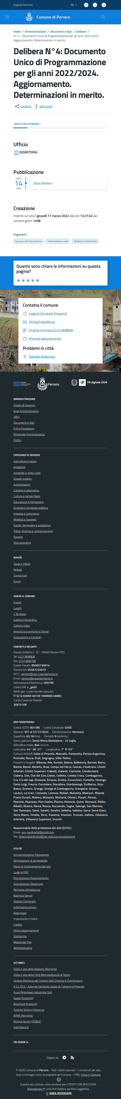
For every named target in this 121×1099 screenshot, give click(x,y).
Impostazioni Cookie (25, 919)
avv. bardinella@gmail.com (38, 832)
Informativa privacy (25, 907)
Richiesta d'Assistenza (26, 889)
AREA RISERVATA (58, 1093)
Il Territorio (19, 614)
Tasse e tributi (21, 564)
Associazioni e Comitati (27, 637)
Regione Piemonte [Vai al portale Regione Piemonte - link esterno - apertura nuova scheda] (23, 5)
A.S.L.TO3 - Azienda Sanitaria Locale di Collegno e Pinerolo (48, 986)
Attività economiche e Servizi (31, 631)
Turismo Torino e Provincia (28, 1010)
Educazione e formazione (28, 502)
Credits (17, 924)
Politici (17, 440)
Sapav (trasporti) (23, 998)
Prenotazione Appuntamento (31, 878)
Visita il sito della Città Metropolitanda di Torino (41, 975)
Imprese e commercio (26, 513)
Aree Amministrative (25, 411)
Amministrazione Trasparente (31, 855)
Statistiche (20, 936)
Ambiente (19, 467)
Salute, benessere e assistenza (32, 525)
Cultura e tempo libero (26, 496)
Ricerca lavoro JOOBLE (27, 1021)
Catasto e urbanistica (26, 490)
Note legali (20, 913)
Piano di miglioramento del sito (32, 866)
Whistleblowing (22, 948)
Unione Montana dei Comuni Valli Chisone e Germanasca (47, 980)
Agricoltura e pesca (24, 461)
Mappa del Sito (22, 942)
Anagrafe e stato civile (27, 473)
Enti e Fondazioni (23, 428)
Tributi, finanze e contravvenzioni (33, 531)
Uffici (16, 417)
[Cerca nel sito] (103, 17)
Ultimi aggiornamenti (26, 930)
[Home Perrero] (46, 17)
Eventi (17, 602)
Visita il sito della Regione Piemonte (35, 969)
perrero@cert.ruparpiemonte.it (39, 674)
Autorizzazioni (21, 484)
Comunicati (20, 575)
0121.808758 (27, 661)
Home (17, 31)
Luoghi (17, 608)
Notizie (17, 569)
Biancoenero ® (36, 1089)
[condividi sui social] (22, 106)
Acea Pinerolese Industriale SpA (32, 992)
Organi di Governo (24, 405)
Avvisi (17, 581)
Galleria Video (21, 625)
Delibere (81, 31)
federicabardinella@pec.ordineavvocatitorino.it (47, 836)
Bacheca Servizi (22, 895)
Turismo (18, 537)
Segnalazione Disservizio (28, 884)
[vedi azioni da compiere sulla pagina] (43, 106)
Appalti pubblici (22, 478)
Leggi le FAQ (21, 872)
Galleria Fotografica (25, 620)
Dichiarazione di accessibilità (30, 860)
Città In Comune (91, 1074)
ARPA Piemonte (23, 1015)
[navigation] (7, 17)
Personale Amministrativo (29, 434)
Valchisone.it (21, 1027)
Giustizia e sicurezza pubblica (30, 508)
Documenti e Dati (61, 31)
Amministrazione (35, 31)
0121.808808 (26, 656)
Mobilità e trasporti (24, 519)
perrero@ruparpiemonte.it (37, 678)
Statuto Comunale (24, 901)
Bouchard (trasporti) (25, 1004)
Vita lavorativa (22, 542)
